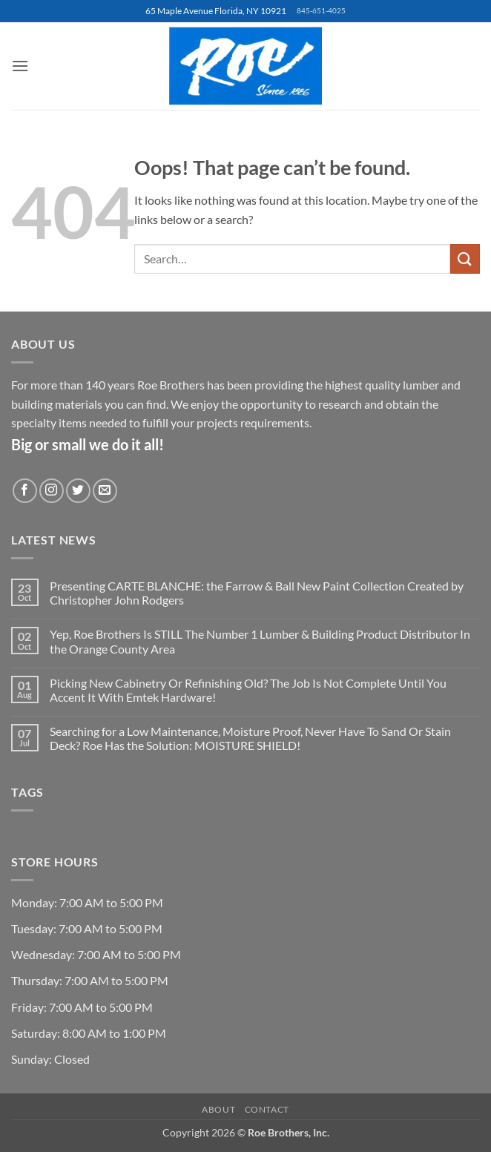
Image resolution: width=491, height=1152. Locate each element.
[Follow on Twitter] (78, 490)
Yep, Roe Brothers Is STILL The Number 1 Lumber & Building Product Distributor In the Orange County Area (260, 641)
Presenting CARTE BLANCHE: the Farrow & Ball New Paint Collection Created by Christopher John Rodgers (257, 593)
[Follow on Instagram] (51, 490)
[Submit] (465, 258)
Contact (267, 1109)
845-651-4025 (321, 11)
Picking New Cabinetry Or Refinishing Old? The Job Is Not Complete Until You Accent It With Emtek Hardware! (248, 690)
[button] (20, 65)
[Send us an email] (105, 490)
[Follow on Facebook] (25, 490)
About (218, 1109)
